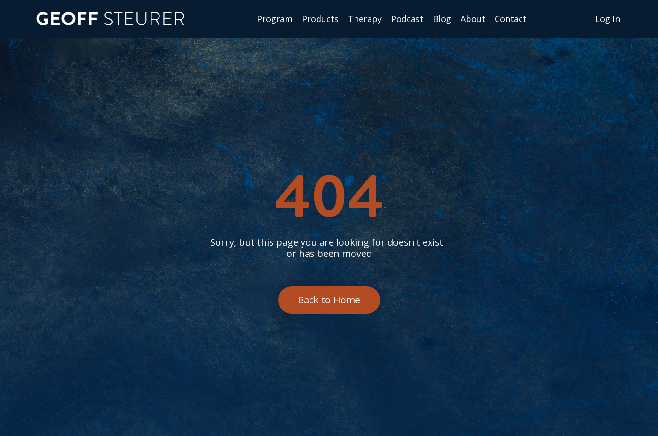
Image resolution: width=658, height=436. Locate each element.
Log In (607, 18)
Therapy (365, 19)
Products (320, 19)
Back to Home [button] (329, 299)
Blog (442, 19)
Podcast (407, 19)
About (473, 19)
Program (275, 19)
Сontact (511, 19)
